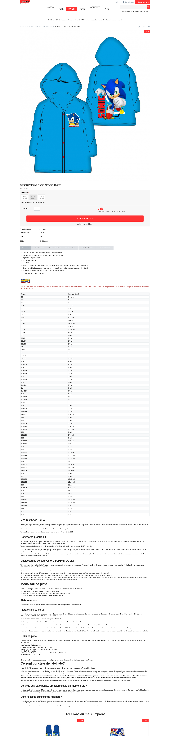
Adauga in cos (85, 218)
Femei (82, 9)
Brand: (22, 236)
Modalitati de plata (87, 248)
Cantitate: (24, 208)
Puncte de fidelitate (104, 248)
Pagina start (24, 26)
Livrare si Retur (70, 248)
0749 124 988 (127, 11)
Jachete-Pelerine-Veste (44, 26)
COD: (22, 241)
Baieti (71, 9)
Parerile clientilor (55, 248)
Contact (95, 7)
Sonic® (41, 236)
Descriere (25, 248)
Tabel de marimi (39, 248)
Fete (61, 9)
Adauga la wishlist (84, 224)
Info (107, 9)
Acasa (50, 7)
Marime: (24, 192)
